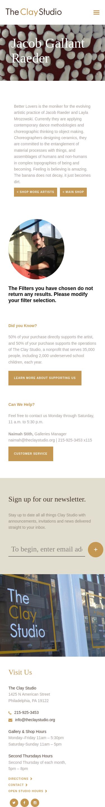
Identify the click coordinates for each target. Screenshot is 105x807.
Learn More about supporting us (45, 378)
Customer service (31, 453)
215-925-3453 (23, 712)
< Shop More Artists (35, 192)
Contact (16, 785)
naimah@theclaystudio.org (31, 440)
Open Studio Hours (25, 791)
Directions (18, 778)
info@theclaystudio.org (31, 720)
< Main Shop (73, 192)
